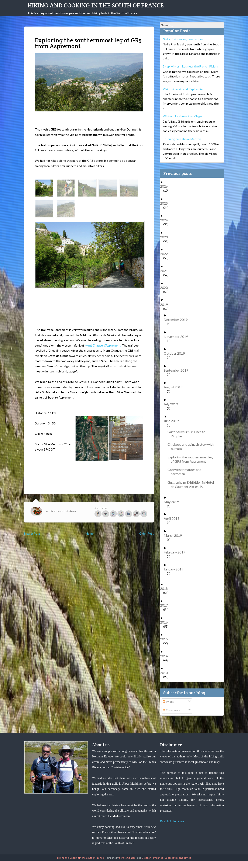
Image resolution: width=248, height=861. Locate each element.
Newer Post (32, 533)
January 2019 (175, 569)
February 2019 (176, 552)
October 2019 (176, 353)
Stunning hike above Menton (182, 139)
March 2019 (174, 535)
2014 (165, 656)
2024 (165, 220)
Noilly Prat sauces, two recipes (183, 39)
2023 (165, 237)
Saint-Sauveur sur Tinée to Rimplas (188, 434)
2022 (165, 254)
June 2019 (173, 421)
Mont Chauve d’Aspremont (103, 345)
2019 (165, 304)
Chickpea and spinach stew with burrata (192, 446)
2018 (165, 588)
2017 (165, 605)
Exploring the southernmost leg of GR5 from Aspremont (192, 459)
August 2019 (174, 387)
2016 (165, 622)
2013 (165, 673)
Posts (168, 702)
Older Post (146, 533)
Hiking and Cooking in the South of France (95, 5)
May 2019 (173, 502)
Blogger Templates (152, 857)
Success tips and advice (178, 857)
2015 (165, 639)
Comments (171, 710)
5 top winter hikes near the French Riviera (190, 66)
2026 (165, 186)
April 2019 (173, 518)
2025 (165, 203)
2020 (165, 287)
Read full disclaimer (172, 821)
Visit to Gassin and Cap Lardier (183, 89)
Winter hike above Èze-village (182, 116)
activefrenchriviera (61, 511)
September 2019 (177, 370)
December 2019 (177, 319)
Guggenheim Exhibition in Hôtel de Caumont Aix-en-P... (192, 484)
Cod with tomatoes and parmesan (186, 472)
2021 (165, 271)
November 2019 (177, 336)
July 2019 (172, 404)
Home (90, 533)
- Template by (119, 857)
